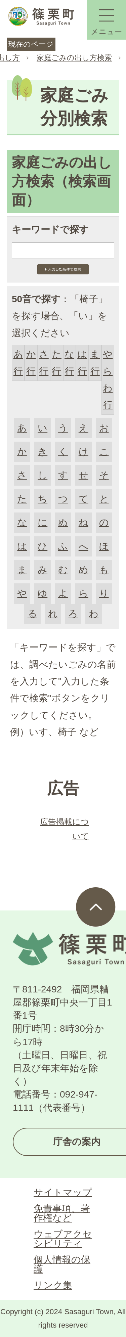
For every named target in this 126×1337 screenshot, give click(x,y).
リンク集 (53, 1285)
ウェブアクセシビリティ (63, 1239)
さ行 (44, 362)
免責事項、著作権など (62, 1213)
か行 (31, 362)
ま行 (95, 362)
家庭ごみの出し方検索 (74, 57)
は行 (82, 362)
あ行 (18, 362)
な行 (69, 362)
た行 (56, 362)
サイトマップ (63, 1192)
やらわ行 (108, 379)
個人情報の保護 (62, 1264)
